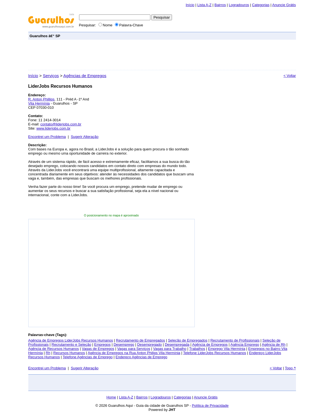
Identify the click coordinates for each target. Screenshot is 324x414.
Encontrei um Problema (47, 137)
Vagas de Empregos (98, 349)
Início (190, 5)
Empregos (102, 344)
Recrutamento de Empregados (140, 340)
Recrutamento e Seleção (71, 344)
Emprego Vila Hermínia (226, 349)
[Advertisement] (194, 36)
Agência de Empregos (210, 344)
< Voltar (290, 76)
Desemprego (123, 344)
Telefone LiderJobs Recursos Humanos (214, 353)
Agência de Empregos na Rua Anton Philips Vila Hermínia (134, 353)
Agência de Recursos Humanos (53, 349)
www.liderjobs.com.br (53, 128)
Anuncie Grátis (205, 397)
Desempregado (149, 344)
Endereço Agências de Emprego (141, 357)
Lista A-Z (204, 5)
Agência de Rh (273, 344)
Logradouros (239, 5)
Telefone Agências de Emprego (88, 357)
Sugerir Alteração (84, 137)
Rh (48, 353)
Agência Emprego (245, 344)
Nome (105, 25)
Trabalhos (197, 349)
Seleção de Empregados (187, 340)
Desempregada (177, 344)
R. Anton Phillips (41, 99)
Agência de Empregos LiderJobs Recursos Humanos (70, 340)
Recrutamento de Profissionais (234, 340)
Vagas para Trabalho (169, 349)
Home (111, 397)
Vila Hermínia (39, 103)
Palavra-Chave (129, 25)
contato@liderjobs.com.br (61, 124)
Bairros (220, 5)
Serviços (51, 75)
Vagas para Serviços (133, 349)
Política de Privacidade (210, 405)
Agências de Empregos (84, 75)
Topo (290, 368)
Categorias (260, 5)
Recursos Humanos (69, 353)
